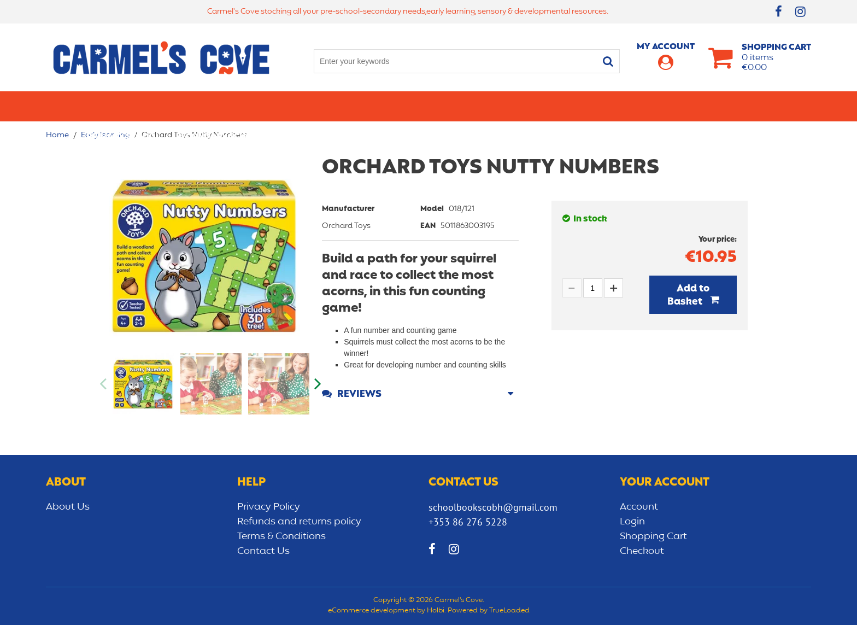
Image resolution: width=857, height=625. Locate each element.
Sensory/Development (655, 106)
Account (639, 507)
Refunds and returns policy (299, 521)
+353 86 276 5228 (467, 522)
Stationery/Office (321, 106)
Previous (103, 384)
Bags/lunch (475, 106)
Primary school (123, 106)
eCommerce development (371, 610)
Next (316, 384)
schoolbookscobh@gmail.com (492, 507)
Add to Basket (688, 295)
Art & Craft (405, 106)
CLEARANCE (746, 106)
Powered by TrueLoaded (489, 610)
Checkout (642, 551)
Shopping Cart (653, 536)
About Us (68, 507)
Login (632, 521)
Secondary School (219, 106)
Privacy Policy (268, 507)
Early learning (553, 106)
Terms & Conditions (281, 536)
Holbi (435, 610)
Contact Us (263, 551)
